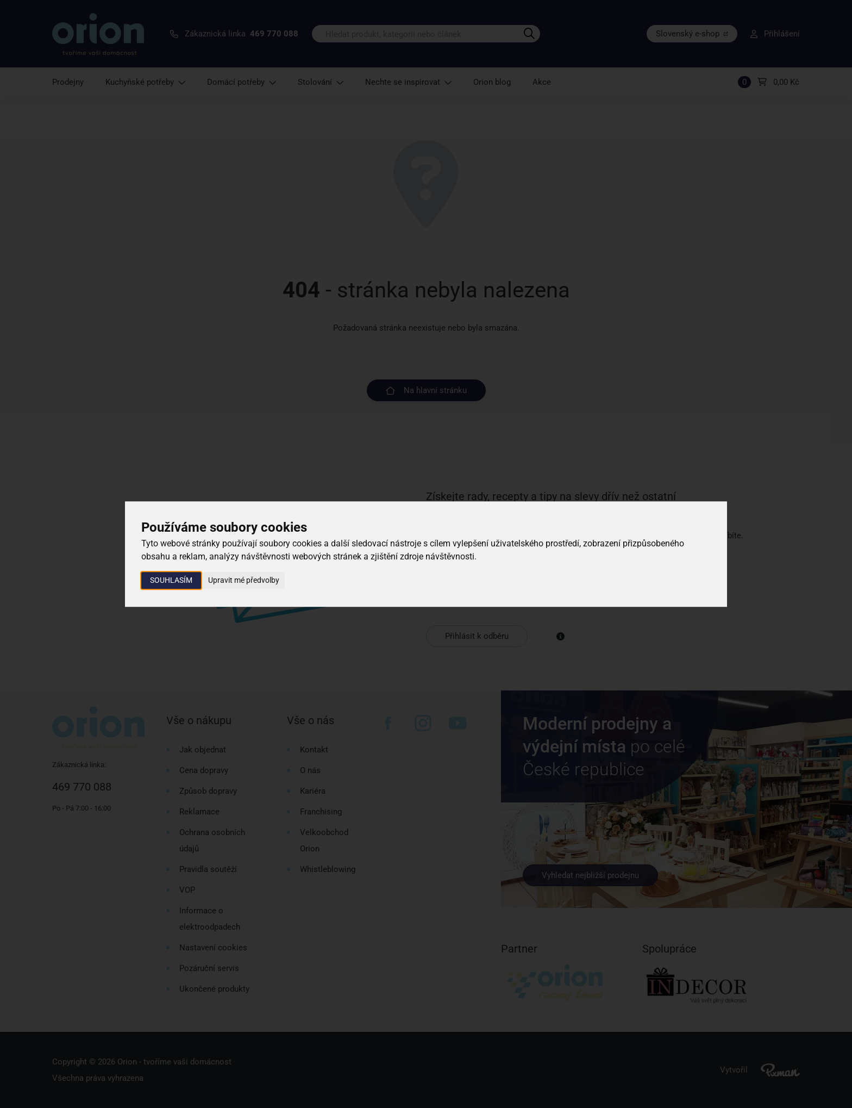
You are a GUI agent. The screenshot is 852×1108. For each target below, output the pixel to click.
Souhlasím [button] (171, 580)
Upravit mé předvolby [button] (243, 580)
